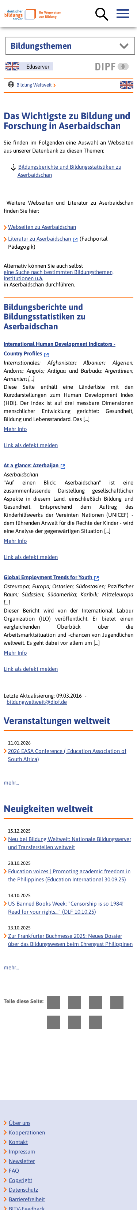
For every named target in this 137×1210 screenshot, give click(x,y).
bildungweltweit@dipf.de (37, 702)
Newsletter (22, 1161)
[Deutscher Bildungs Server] (32, 14)
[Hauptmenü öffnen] (123, 14)
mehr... (11, 782)
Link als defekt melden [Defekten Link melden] (31, 445)
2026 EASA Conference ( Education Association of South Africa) (67, 755)
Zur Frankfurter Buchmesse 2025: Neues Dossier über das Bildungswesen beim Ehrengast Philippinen (70, 940)
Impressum (22, 1151)
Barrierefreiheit (27, 1199)
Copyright (20, 1180)
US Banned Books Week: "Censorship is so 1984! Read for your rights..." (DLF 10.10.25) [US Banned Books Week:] (65, 907)
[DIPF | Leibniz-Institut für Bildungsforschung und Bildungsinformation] (112, 66)
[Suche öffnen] (102, 15)
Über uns (19, 1123)
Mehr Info (15, 429)
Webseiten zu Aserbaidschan (42, 227)
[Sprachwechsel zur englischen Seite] (29, 66)
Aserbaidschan (43, 238)
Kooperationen (27, 1132)
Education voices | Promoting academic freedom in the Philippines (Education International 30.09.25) (69, 875)
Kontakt (18, 1142)
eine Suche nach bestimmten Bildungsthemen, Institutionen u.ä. (59, 275)
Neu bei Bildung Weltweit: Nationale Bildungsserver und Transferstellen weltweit (69, 843)
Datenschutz (23, 1190)
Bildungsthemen (41, 46)
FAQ (14, 1170)
